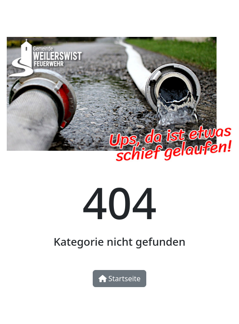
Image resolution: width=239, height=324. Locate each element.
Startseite (120, 279)
